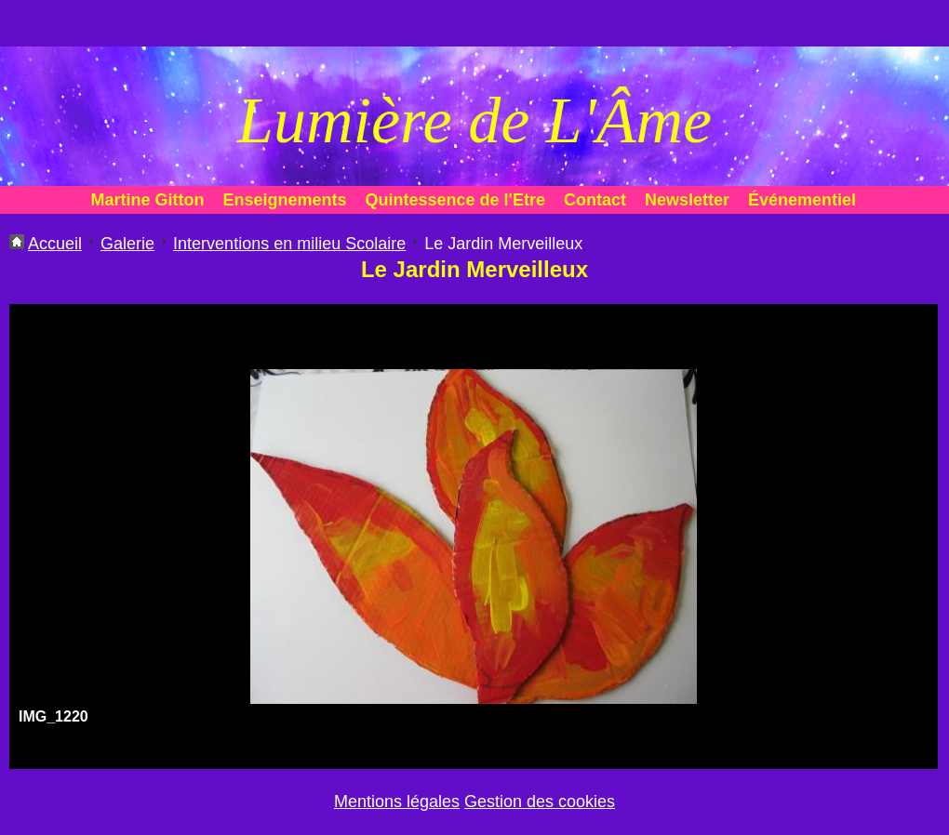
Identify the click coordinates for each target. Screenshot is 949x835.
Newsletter (687, 200)
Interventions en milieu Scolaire (289, 243)
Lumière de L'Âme (474, 120)
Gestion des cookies (539, 801)
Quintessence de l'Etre (455, 200)
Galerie (127, 243)
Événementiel (802, 200)
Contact (595, 200)
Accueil (55, 243)
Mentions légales (397, 801)
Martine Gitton (148, 200)
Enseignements (285, 200)
